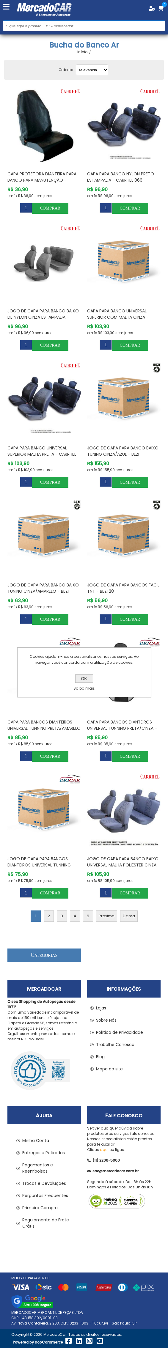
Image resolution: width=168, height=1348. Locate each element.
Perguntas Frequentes (45, 1195)
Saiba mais (84, 688)
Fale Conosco (123, 1115)
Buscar (160, 26)
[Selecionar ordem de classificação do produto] (92, 70)
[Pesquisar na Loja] (84, 26)
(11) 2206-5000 (103, 1160)
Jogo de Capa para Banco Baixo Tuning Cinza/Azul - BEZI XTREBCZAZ (122, 454)
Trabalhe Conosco (115, 1044)
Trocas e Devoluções (44, 1183)
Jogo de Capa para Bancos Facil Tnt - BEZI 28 (123, 588)
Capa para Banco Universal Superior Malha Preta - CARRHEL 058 (41, 454)
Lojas (101, 1008)
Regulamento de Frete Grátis (45, 1223)
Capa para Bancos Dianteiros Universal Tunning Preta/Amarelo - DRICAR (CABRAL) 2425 (44, 728)
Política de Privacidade (119, 1032)
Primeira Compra (40, 1208)
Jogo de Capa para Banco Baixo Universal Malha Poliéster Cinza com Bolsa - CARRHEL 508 (122, 865)
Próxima (106, 916)
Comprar (50, 208)
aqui (104, 1149)
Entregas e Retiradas (43, 1153)
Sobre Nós (106, 1020)
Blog (100, 1057)
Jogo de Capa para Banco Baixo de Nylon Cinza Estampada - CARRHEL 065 (43, 317)
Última (129, 916)
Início (82, 52)
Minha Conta (35, 1140)
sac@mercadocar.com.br (113, 1171)
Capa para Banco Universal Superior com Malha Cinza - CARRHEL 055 (118, 317)
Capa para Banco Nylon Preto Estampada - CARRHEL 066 (120, 177)
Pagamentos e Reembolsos (37, 1168)
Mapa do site (109, 1069)
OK (84, 678)
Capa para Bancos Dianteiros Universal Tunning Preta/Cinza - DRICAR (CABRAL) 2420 (122, 728)
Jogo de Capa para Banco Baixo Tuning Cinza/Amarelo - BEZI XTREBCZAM (43, 591)
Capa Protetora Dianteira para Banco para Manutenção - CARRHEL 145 (41, 180)
